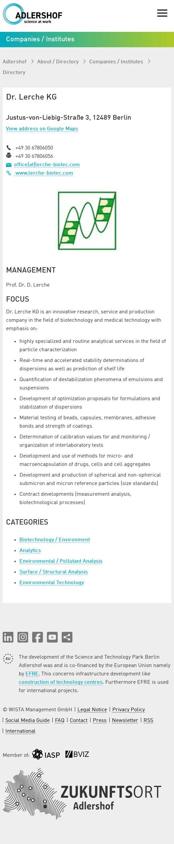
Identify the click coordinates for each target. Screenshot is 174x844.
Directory (14, 72)
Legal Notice (92, 710)
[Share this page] (67, 637)
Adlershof (15, 62)
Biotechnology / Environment (54, 540)
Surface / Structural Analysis (53, 572)
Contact (79, 720)
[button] (8, 637)
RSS (148, 720)
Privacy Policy (128, 710)
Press (100, 720)
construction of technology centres (61, 682)
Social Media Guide (27, 720)
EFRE (32, 674)
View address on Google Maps (42, 129)
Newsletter (125, 720)
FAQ (59, 720)
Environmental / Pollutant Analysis (61, 561)
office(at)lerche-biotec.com (47, 165)
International (20, 731)
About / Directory (58, 62)
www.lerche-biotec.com (39, 173)
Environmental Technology (51, 583)
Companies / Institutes (116, 62)
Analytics (30, 550)
